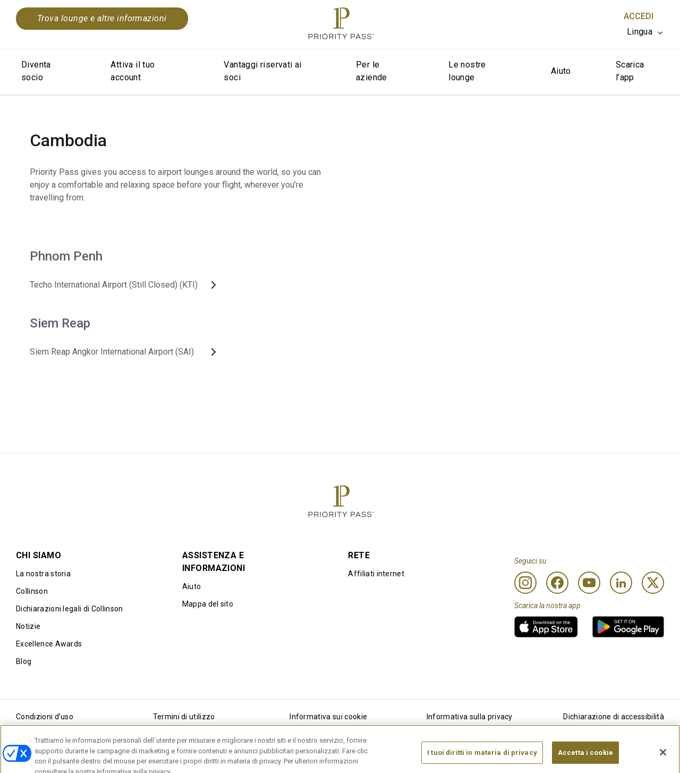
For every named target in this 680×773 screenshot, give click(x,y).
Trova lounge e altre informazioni (102, 18)
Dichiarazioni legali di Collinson (69, 608)
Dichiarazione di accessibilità (613, 716)
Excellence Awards (49, 644)
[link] (546, 626)
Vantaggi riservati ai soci (262, 71)
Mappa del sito (207, 604)
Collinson (32, 591)
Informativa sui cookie (328, 716)
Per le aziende (371, 71)
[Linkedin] (621, 583)
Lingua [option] (639, 32)
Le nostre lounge (467, 71)
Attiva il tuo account (132, 71)
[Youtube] (589, 583)
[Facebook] (557, 583)
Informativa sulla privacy (470, 716)
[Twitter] (653, 583)
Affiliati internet (376, 573)
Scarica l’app (630, 71)
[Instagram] (525, 583)
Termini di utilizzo (184, 716)
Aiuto (561, 71)
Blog (23, 661)
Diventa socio (36, 71)
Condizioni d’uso (44, 716)
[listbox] (645, 32)
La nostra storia (43, 573)
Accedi (638, 16)
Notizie (28, 626)
